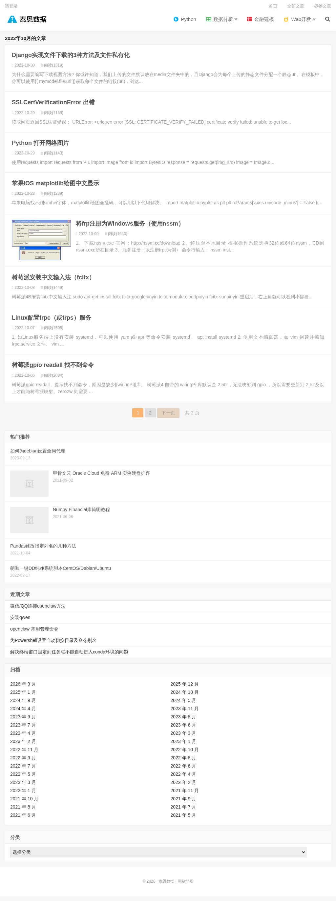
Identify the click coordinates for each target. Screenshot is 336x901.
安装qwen (20, 622)
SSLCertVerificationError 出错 (53, 107)
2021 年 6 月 (23, 819)
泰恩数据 (26, 23)
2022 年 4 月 (184, 778)
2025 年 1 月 (23, 696)
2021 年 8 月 (23, 811)
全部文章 (295, 6)
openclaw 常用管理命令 (34, 633)
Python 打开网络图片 (40, 147)
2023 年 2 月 (23, 746)
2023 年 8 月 (184, 721)
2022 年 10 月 (185, 754)
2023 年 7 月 (23, 729)
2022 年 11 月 (24, 754)
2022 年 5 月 (23, 778)
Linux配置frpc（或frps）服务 (51, 322)
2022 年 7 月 (23, 770)
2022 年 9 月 (23, 762)
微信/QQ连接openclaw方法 (38, 610)
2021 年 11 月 (185, 795)
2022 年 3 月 (23, 787)
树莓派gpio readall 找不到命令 (53, 370)
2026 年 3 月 (23, 688)
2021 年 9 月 (184, 803)
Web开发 (297, 23)
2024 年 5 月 (184, 705)
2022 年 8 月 (184, 762)
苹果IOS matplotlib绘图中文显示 (55, 188)
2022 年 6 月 (184, 770)
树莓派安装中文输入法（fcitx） (53, 282)
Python (185, 23)
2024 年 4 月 (23, 713)
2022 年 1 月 (23, 795)
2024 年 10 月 (185, 696)
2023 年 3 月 (184, 737)
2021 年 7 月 (184, 811)
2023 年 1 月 (184, 746)
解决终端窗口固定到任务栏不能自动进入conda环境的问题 (69, 656)
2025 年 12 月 (185, 688)
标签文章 (322, 6)
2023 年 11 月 (185, 713)
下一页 (168, 417)
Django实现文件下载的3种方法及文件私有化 (71, 60)
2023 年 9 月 (23, 721)
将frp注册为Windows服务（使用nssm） (130, 228)
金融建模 (260, 23)
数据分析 (219, 23)
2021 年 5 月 (184, 819)
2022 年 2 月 (184, 787)
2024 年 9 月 (23, 705)
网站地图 (185, 886)
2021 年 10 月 (24, 803)
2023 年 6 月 (184, 729)
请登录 (11, 6)
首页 (273, 6)
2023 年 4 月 (23, 737)
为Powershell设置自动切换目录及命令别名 (53, 645)
